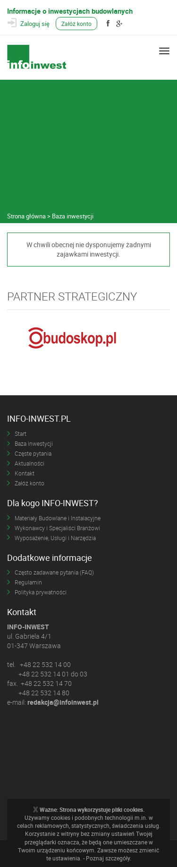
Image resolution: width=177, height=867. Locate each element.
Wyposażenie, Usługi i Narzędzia (55, 538)
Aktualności (29, 463)
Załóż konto (76, 23)
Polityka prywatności (41, 592)
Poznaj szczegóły (108, 858)
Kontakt (24, 473)
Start (20, 433)
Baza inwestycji (34, 443)
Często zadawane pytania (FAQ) (54, 572)
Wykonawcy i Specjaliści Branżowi (57, 528)
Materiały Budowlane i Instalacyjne (58, 518)
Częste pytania (33, 453)
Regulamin (28, 582)
